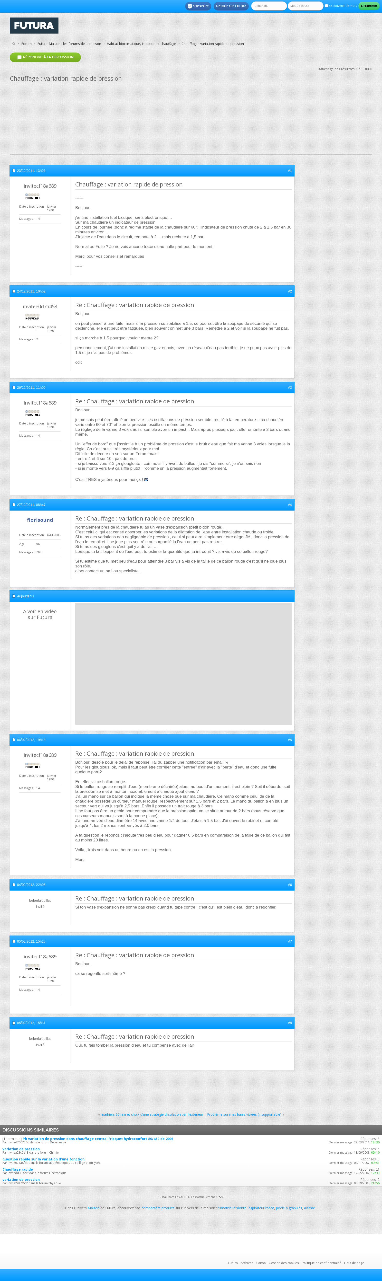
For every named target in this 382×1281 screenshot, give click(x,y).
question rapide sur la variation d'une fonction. (44, 1159)
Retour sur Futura (231, 6)
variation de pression (21, 1149)
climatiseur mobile (232, 1208)
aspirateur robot (261, 1208)
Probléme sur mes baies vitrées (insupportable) (244, 1114)
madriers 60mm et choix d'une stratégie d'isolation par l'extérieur (152, 1114)
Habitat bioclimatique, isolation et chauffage (141, 43)
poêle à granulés (289, 1208)
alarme (309, 1208)
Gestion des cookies (284, 1263)
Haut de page (354, 1263)
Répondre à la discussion (45, 57)
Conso (261, 1263)
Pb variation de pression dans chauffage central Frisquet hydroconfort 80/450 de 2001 (98, 1138)
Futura (233, 1263)
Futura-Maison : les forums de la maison (69, 43)
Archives (247, 1263)
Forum (26, 43)
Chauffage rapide (17, 1169)
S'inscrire (198, 6)
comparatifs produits (158, 1208)
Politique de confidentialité (321, 1263)
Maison (93, 1208)
